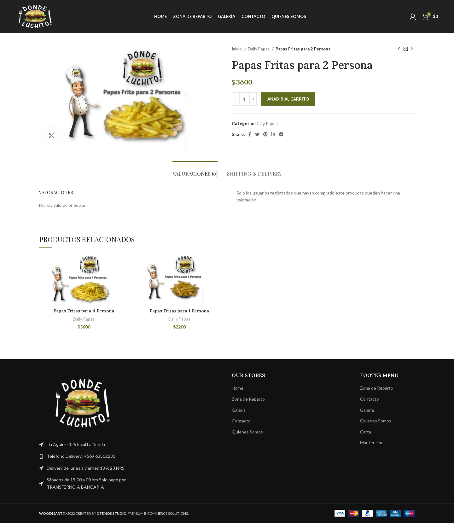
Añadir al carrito (288, 99)
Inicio (237, 48)
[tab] (195, 170)
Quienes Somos (247, 431)
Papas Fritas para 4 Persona (83, 311)
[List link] (82, 456)
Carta (365, 431)
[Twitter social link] (257, 134)
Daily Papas (259, 48)
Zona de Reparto (248, 399)
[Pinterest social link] (265, 134)
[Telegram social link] (281, 134)
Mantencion (372, 442)
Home (237, 388)
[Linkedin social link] (273, 134)
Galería (239, 410)
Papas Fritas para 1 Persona (179, 311)
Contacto (241, 420)
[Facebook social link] (250, 134)
